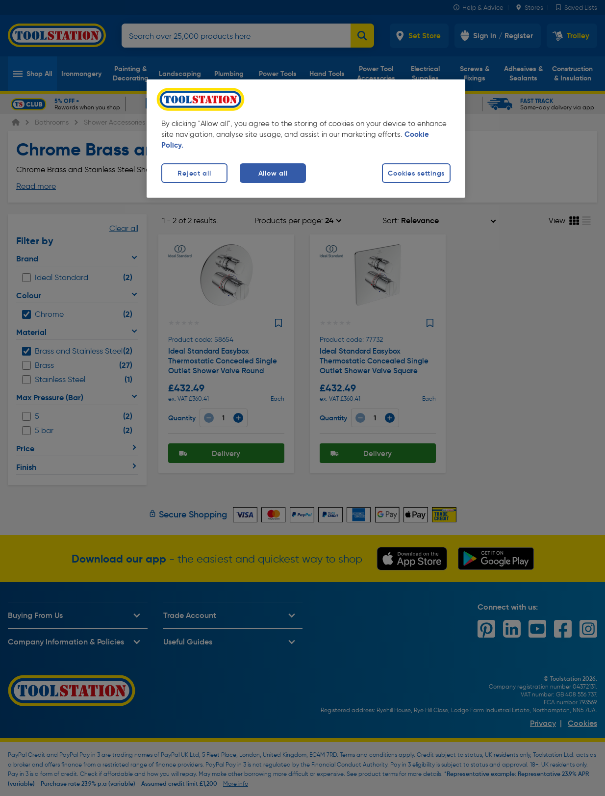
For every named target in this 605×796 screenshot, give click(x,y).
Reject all (194, 173)
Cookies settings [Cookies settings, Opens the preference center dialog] (416, 173)
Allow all (272, 173)
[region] (306, 138)
